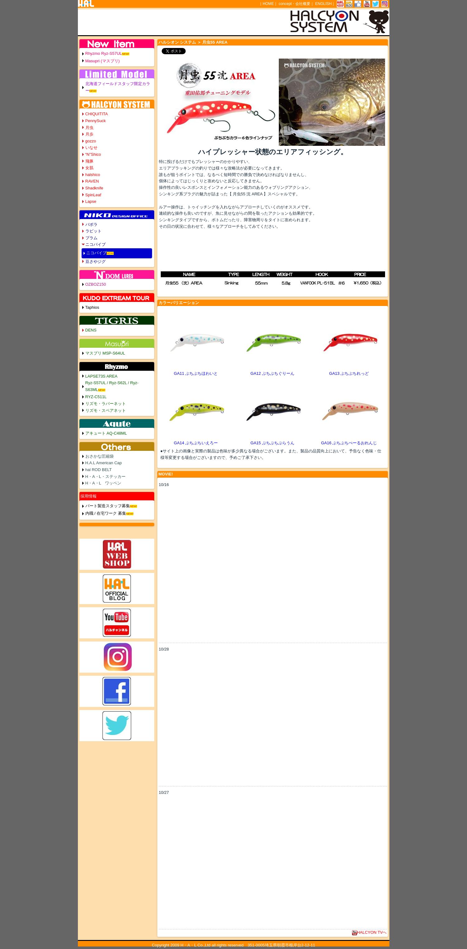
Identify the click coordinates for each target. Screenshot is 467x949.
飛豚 (89, 161)
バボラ (91, 224)
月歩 (89, 134)
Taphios (92, 307)
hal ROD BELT (98, 469)
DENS (91, 330)
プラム (91, 238)
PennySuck (95, 120)
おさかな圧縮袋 (99, 456)
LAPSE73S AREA (101, 376)
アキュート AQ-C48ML (106, 433)
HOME (268, 4)
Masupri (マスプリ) (102, 61)
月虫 (89, 127)
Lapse (90, 201)
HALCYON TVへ (369, 932)
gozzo (90, 141)
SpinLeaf (93, 195)
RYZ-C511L (96, 396)
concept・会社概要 (294, 4)
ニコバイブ (95, 244)
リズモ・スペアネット (105, 410)
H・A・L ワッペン (103, 483)
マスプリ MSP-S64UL (105, 353)
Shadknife (94, 188)
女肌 (89, 167)
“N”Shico (93, 154)
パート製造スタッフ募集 (107, 505)
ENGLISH (323, 4)
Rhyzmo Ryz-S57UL (103, 53)
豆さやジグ (95, 261)
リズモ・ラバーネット (105, 403)
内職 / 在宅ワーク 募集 (105, 513)
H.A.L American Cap (103, 462)
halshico (92, 174)
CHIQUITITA (96, 114)
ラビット (93, 231)
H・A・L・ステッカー (105, 476)
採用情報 (88, 496)
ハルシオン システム (177, 42)
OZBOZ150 (95, 284)
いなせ (91, 147)
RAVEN (92, 181)
